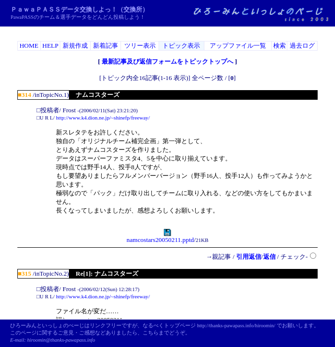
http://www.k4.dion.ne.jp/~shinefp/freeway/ (103, 117)
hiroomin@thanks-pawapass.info (61, 340)
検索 (279, 45)
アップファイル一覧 (238, 45)
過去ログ (302, 45)
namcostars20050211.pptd (160, 236)
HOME (28, 45)
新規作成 (75, 45)
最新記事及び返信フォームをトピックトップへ (167, 61)
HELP (50, 45)
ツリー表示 (140, 45)
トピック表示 (181, 45)
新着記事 (105, 45)
